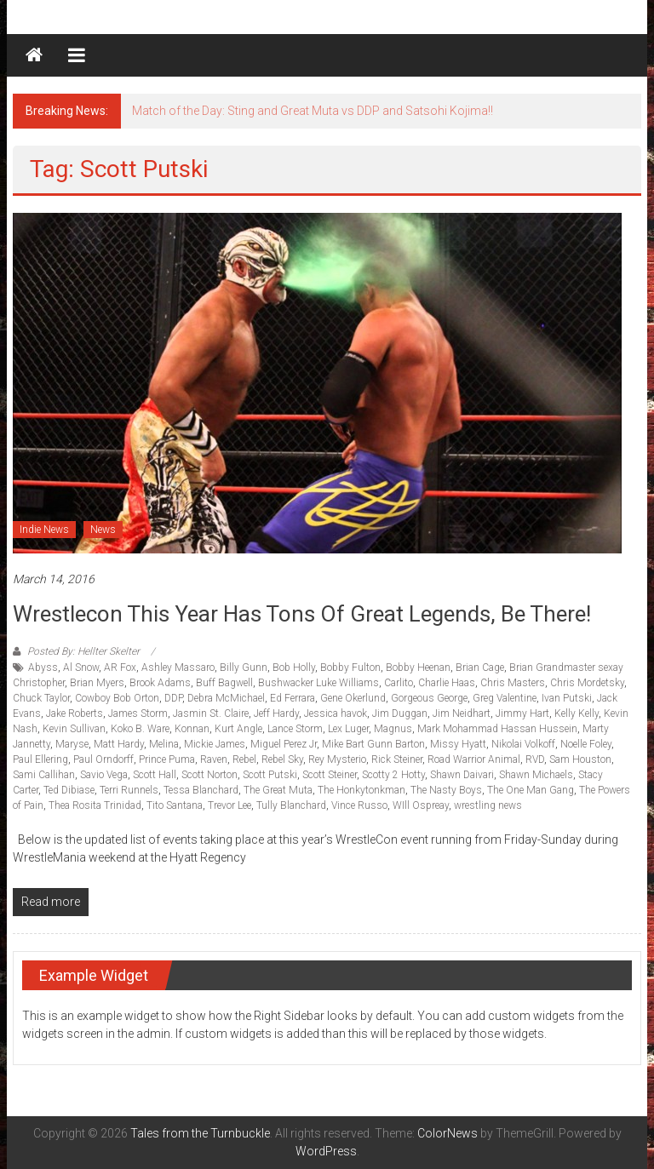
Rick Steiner (396, 759)
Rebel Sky (282, 759)
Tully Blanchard (291, 805)
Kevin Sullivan (74, 729)
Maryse (72, 744)
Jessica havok (335, 713)
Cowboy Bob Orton (117, 698)
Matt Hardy (119, 744)
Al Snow (81, 667)
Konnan (192, 729)
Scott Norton (209, 775)
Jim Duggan (399, 713)
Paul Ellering (40, 759)
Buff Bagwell (224, 683)
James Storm (138, 713)
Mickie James (214, 744)
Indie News (44, 530)
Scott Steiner (329, 775)
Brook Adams (160, 683)
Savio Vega (104, 775)
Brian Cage (480, 667)
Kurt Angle (238, 729)
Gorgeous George (429, 698)
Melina (164, 744)
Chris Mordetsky (587, 683)
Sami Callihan (44, 775)
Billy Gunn (243, 667)
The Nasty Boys (446, 790)
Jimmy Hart (522, 713)
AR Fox (120, 667)
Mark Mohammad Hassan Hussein (497, 729)
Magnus (393, 729)
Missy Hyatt (458, 744)
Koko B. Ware (140, 729)
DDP (173, 698)
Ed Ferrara (292, 698)
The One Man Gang (530, 790)
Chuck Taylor (41, 698)
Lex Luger (348, 729)
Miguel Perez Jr (283, 744)
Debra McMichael (226, 698)
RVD (534, 759)
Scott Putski (270, 775)
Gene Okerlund (353, 698)
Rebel (244, 759)
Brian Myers (97, 683)
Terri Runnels (129, 790)
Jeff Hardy (276, 713)
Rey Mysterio (337, 759)
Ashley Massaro (178, 667)
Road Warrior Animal (473, 759)
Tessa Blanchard (201, 790)
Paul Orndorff (103, 759)
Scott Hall (154, 775)
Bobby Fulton (350, 667)
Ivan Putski (567, 698)
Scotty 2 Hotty (393, 775)
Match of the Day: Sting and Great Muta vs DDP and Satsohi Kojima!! (312, 110)
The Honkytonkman (361, 790)
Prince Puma (167, 759)
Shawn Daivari (462, 775)
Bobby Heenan (418, 667)
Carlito (398, 683)
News (103, 530)
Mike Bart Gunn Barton (373, 744)
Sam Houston (580, 759)
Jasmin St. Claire (211, 713)
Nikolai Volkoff (523, 744)
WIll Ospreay (421, 805)
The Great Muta (278, 790)
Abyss (43, 667)
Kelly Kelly (576, 713)
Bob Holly (293, 667)
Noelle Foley (585, 744)
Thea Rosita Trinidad (95, 805)
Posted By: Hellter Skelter (83, 651)
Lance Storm (295, 729)
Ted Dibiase (69, 790)
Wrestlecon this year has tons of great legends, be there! (302, 614)
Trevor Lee (229, 805)
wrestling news (488, 805)
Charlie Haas (446, 683)
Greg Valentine (504, 698)
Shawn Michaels (536, 775)
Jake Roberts (74, 713)
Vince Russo (359, 805)
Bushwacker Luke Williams (318, 683)
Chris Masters (512, 683)
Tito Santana (174, 805)
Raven (213, 759)
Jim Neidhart (461, 713)
